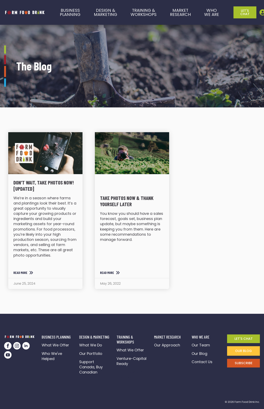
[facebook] (8, 346)
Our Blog (199, 353)
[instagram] (17, 346)
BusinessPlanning (70, 12)
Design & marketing (105, 12)
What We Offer (55, 345)
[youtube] (8, 355)
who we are (211, 12)
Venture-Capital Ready (131, 361)
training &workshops (144, 12)
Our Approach (167, 345)
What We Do (90, 345)
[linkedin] (26, 346)
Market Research (180, 12)
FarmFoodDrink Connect (131, 374)
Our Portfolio (90, 353)
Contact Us (202, 361)
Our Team (201, 345)
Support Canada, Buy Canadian (91, 367)
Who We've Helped (52, 356)
